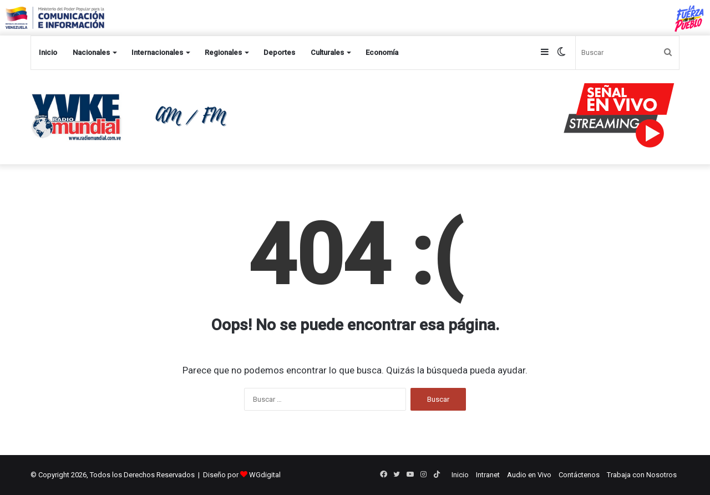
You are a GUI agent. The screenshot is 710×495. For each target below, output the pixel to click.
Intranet (488, 475)
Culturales (327, 52)
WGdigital (265, 475)
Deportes (279, 52)
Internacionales (157, 52)
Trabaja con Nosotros (642, 475)
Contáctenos (579, 475)
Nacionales (91, 52)
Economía (382, 52)
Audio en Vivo (529, 475)
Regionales (223, 52)
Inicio (48, 52)
